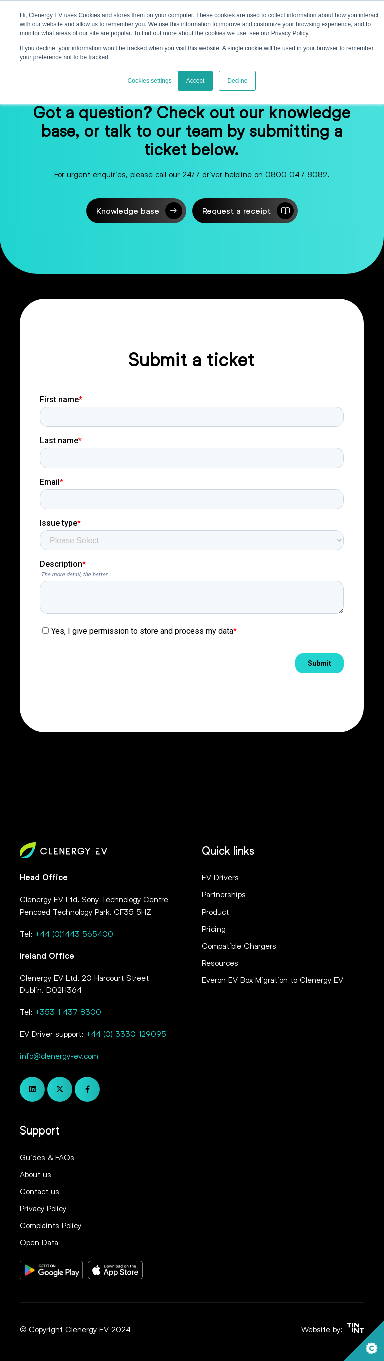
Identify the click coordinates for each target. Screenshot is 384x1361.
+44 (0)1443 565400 (74, 933)
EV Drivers (220, 877)
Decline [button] (238, 80)
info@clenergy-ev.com (59, 1055)
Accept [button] (195, 80)
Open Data (39, 1242)
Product (215, 911)
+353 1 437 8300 (68, 1011)
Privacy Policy (43, 1208)
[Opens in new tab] (51, 1271)
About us (36, 1174)
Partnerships (224, 894)
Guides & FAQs (47, 1157)
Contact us (40, 1191)
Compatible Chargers (239, 945)
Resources (220, 962)
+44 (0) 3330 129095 (126, 1033)
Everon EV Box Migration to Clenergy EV (273, 979)
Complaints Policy (51, 1225)
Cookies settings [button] (150, 80)
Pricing (214, 928)
